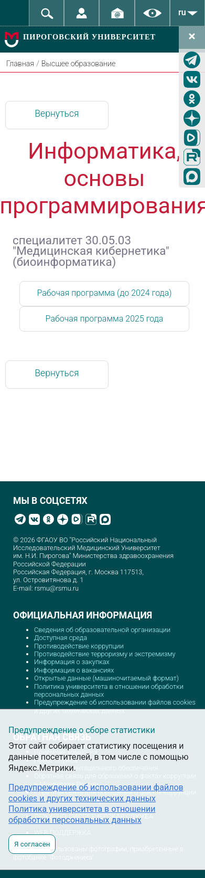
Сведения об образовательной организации (102, 630)
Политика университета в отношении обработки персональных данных (81, 814)
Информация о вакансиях (74, 670)
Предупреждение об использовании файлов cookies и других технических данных (115, 706)
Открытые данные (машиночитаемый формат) (106, 678)
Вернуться (57, 113)
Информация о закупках (72, 662)
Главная (20, 63)
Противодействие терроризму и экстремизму (105, 654)
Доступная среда (60, 638)
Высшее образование (78, 63)
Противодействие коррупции (79, 646)
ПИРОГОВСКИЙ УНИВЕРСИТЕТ (89, 37)
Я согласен (32, 844)
